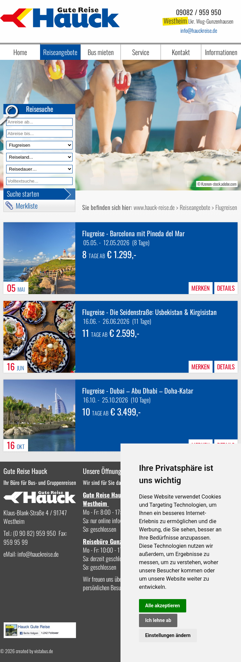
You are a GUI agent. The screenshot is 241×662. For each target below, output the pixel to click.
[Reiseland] (39, 157)
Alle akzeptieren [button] (162, 605)
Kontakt (181, 52)
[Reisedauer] (39, 169)
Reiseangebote (60, 52)
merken (200, 287)
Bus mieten (101, 52)
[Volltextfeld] (39, 181)
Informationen (221, 52)
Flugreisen (226, 207)
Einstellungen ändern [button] (168, 635)
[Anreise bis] (39, 133)
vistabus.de (43, 650)
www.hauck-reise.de (154, 207)
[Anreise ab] (39, 122)
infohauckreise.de (198, 30)
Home (20, 52)
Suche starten (23, 193)
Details (226, 287)
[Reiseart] (39, 145)
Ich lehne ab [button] (158, 620)
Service (140, 52)
